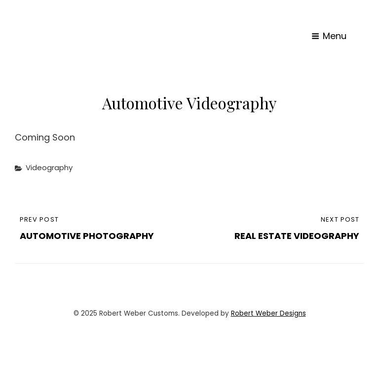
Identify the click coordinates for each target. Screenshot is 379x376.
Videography (49, 167)
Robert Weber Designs (268, 313)
